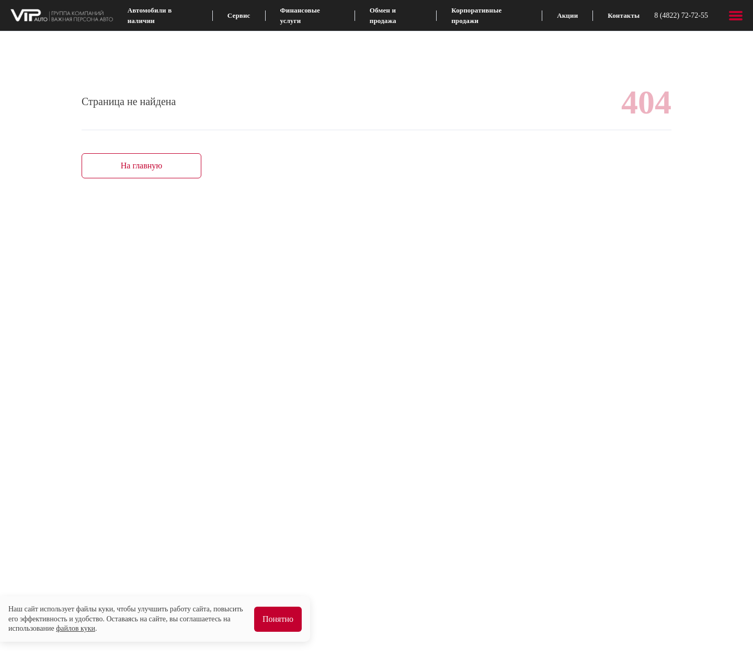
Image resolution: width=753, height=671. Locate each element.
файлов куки (75, 628)
